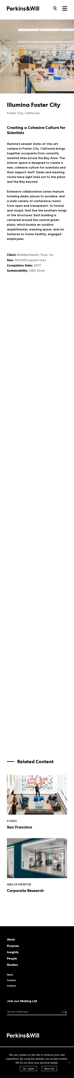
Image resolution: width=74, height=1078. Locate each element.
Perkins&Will (29, 8)
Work (11, 939)
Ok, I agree (28, 1068)
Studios (12, 964)
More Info (49, 1068)
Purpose (13, 946)
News (10, 975)
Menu (64, 8)
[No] (69, 1062)
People (12, 958)
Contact (11, 986)
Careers (11, 980)
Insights (13, 952)
